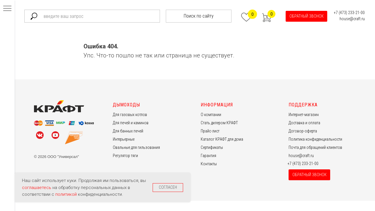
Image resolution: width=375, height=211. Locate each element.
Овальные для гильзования (136, 147)
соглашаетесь (37, 187)
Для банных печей (128, 131)
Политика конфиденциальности (315, 139)
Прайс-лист (210, 131)
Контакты (209, 163)
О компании (211, 114)
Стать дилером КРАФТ (219, 122)
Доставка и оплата (304, 122)
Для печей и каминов (131, 122)
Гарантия (208, 155)
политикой (66, 194)
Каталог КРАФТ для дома (222, 139)
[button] (306, 16)
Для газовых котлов (130, 114)
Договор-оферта (303, 131)
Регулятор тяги (125, 155)
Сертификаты (212, 147)
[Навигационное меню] (7, 9)
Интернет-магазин (304, 114)
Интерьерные (123, 139)
